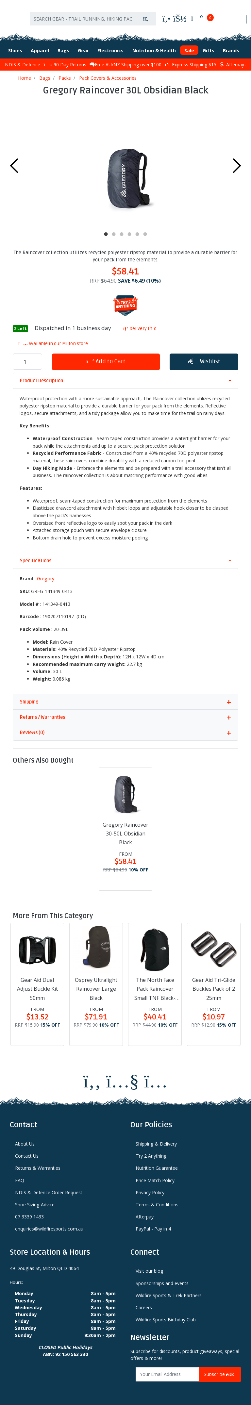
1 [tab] (106, 234)
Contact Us (27, 1155)
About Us (25, 1143)
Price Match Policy (155, 1180)
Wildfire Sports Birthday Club (166, 1319)
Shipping (29, 702)
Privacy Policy (150, 1192)
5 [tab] (137, 234)
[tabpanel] (125, 164)
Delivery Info (140, 328)
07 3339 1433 (29, 1217)
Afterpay (145, 1217)
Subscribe (220, 1374)
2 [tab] (113, 234)
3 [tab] (121, 234)
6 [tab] (145, 234)
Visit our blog (149, 1271)
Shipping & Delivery (156, 1143)
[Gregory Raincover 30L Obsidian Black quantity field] (27, 361)
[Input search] (83, 18)
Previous (14, 165)
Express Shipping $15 (190, 64)
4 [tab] (129, 234)
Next (237, 165)
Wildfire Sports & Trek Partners (169, 1295)
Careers (144, 1307)
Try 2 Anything (151, 1155)
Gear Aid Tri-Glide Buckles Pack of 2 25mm (213, 988)
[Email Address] (167, 1374)
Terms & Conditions (157, 1204)
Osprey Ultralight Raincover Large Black (96, 988)
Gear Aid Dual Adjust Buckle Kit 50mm (37, 988)
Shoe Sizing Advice (35, 1204)
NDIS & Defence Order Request (48, 1192)
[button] (204, 361)
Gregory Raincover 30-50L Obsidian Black (125, 833)
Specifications (35, 561)
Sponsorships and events (162, 1283)
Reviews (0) (32, 733)
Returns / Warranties (42, 717)
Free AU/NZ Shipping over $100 (125, 64)
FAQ (19, 1180)
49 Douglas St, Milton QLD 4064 (44, 1268)
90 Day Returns (64, 64)
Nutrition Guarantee (157, 1168)
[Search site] (145, 18)
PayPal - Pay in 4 (153, 1229)
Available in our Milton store (53, 343)
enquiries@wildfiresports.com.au (49, 1229)
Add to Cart (106, 361)
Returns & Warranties (37, 1168)
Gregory (45, 578)
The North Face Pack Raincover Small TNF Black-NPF (155, 989)
